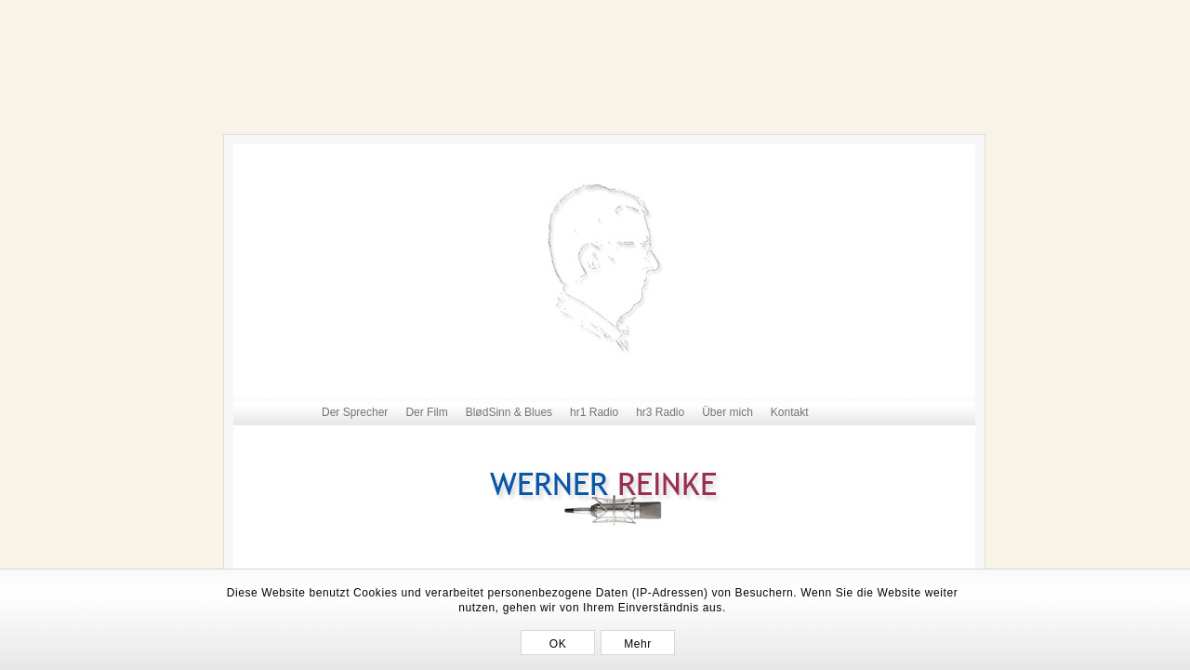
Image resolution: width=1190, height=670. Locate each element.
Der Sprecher (355, 412)
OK (558, 643)
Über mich (727, 412)
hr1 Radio (594, 412)
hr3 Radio (660, 412)
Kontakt (790, 412)
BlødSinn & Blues (509, 412)
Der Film (426, 412)
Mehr (638, 643)
